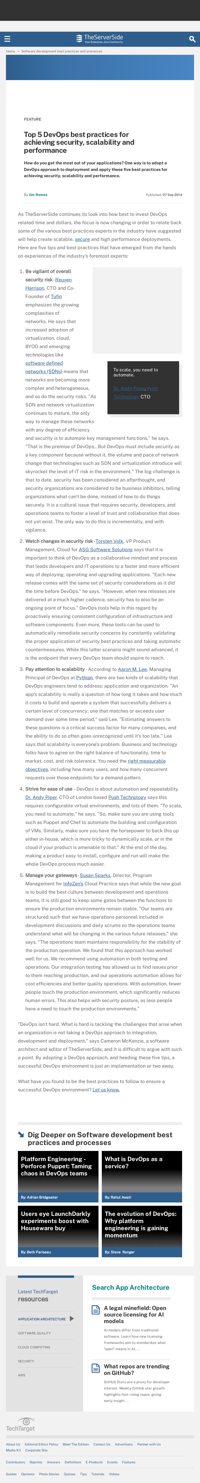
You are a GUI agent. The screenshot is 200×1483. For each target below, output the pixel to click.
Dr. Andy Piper (129, 388)
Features (129, 1462)
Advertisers (124, 1444)
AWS (21, 1375)
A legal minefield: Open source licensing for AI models (135, 1314)
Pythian (84, 677)
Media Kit (13, 1450)
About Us (13, 1444)
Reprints (36, 1462)
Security (26, 1361)
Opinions (28, 1474)
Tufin (56, 296)
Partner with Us (149, 1444)
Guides (11, 1474)
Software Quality (34, 1333)
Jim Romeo (38, 195)
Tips (83, 1474)
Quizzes (70, 1474)
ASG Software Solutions (106, 549)
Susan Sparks (95, 875)
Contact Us (101, 1444)
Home (10, 51)
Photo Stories (49, 1474)
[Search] (192, 39)
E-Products (94, 1462)
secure (82, 239)
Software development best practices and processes (61, 51)
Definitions (73, 1462)
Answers (53, 1462)
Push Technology (127, 797)
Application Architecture (46, 1318)
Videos (114, 1474)
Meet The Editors (76, 1444)
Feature (32, 119)
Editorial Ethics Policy (41, 1444)
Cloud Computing (34, 1347)
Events (112, 1462)
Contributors (15, 1462)
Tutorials (97, 1474)
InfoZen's (73, 884)
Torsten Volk (109, 541)
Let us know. (106, 1090)
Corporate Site (36, 1450)
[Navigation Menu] (7, 39)
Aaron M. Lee (132, 669)
